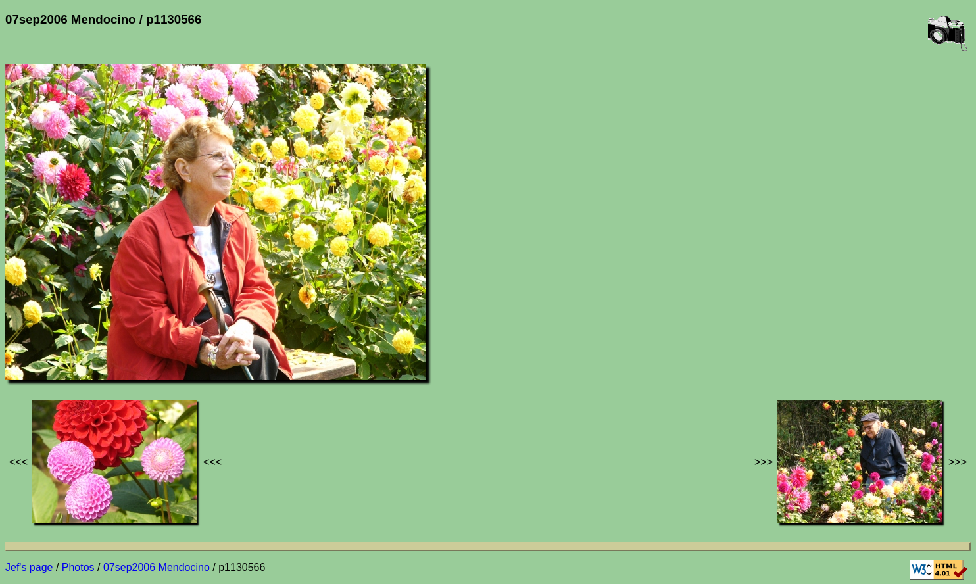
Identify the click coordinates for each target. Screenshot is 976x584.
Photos (78, 567)
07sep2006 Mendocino (156, 567)
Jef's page (29, 567)
